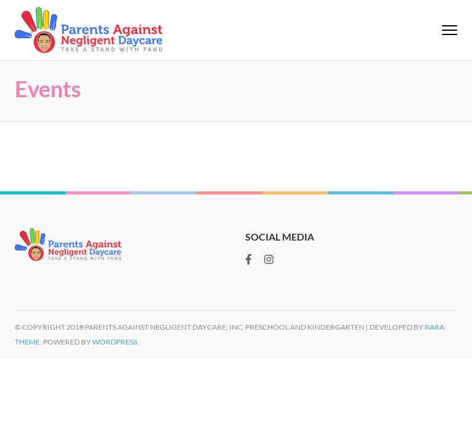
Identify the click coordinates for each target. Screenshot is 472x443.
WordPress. (115, 341)
